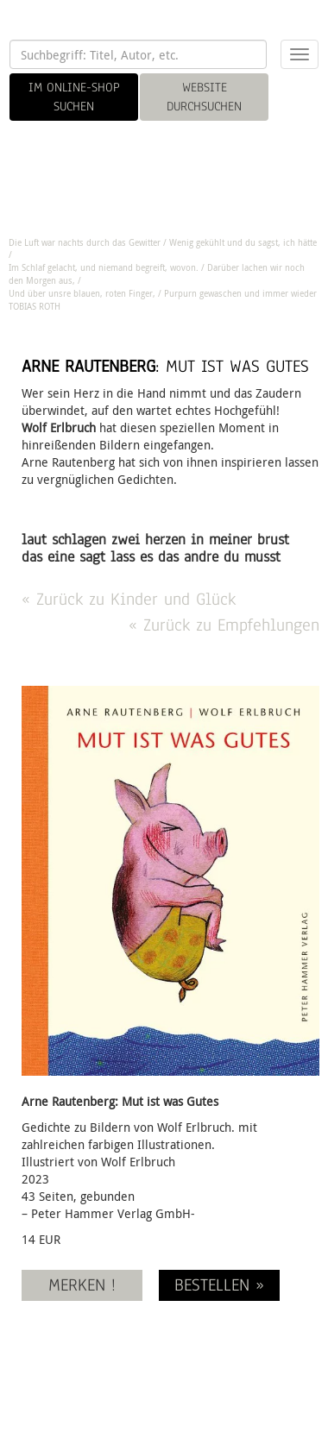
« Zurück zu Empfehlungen (224, 625)
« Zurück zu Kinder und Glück (129, 599)
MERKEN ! (82, 1285)
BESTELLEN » (219, 1285)
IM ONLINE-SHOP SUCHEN (74, 97)
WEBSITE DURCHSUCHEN (204, 97)
